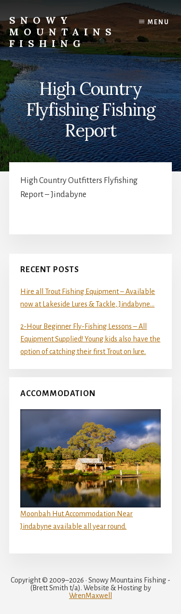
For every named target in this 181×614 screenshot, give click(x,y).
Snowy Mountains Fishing (62, 31)
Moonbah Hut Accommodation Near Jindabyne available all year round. (90, 469)
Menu (158, 22)
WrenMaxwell (90, 595)
